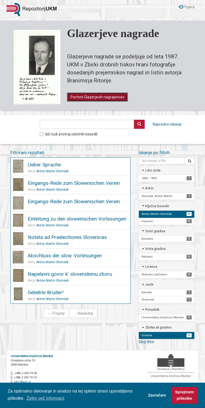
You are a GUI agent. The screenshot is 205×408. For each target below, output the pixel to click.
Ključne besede (157, 206)
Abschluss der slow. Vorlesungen (65, 256)
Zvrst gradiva (155, 231)
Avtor (149, 188)
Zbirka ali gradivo (158, 327)
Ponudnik (152, 309)
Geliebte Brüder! (46, 292)
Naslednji (83, 313)
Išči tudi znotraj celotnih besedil (68, 134)
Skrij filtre (146, 342)
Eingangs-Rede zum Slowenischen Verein (74, 183)
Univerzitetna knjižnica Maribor (32, 356)
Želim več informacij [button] (45, 398)
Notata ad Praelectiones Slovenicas (67, 237)
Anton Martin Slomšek (52, 171)
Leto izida (152, 170)
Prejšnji (56, 313)
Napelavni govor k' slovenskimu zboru (70, 274)
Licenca (151, 267)
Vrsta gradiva (155, 249)
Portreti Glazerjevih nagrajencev (97, 97)
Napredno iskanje (167, 124)
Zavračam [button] (157, 395)
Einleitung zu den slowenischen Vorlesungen (77, 219)
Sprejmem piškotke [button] (184, 395)
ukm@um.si (22, 381)
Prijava (187, 7)
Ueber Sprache (44, 165)
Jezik (149, 284)
